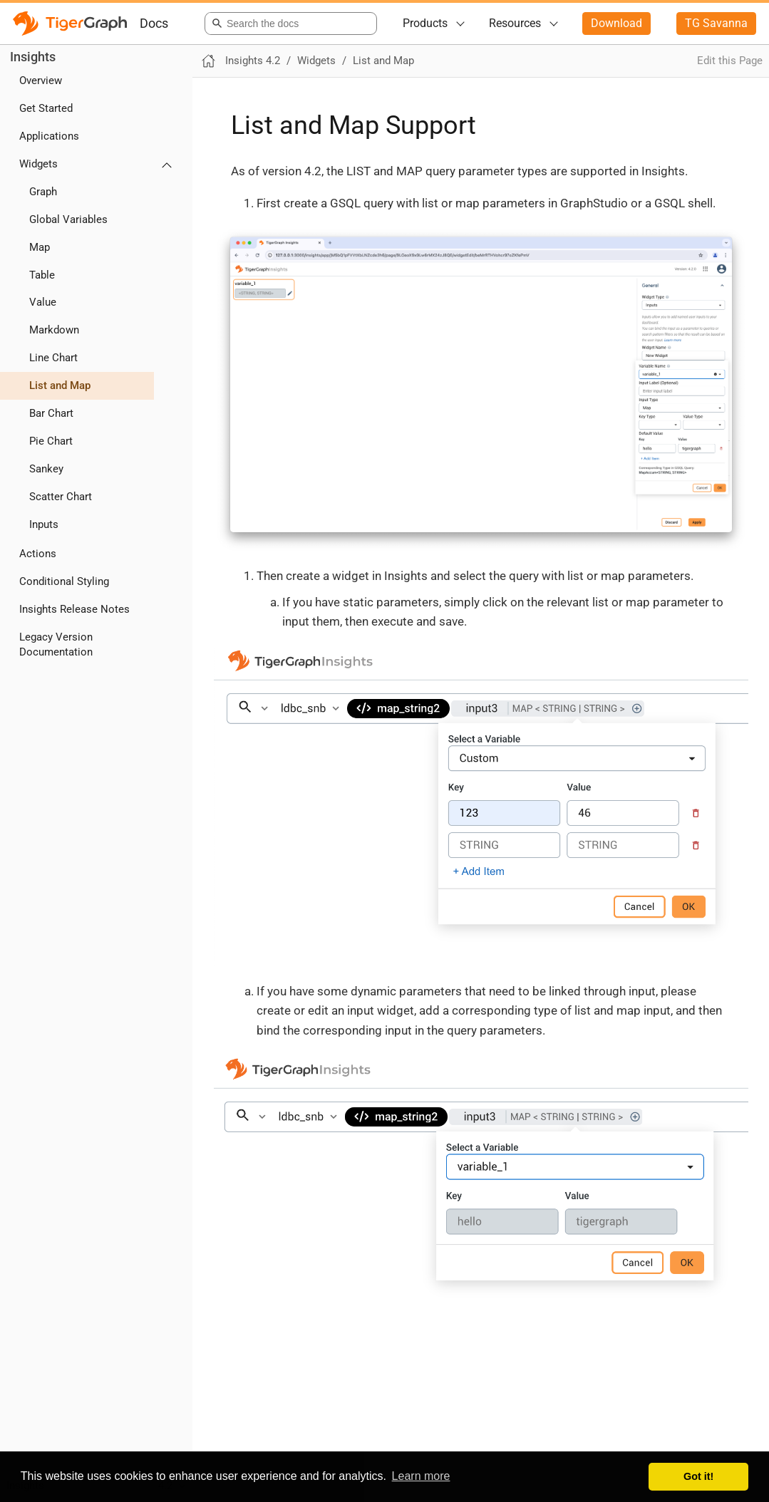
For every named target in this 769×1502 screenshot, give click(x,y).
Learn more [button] (421, 1476)
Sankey (46, 468)
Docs (154, 23)
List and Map (60, 385)
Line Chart (53, 357)
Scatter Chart (60, 496)
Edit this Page (730, 60)
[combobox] (288, 23)
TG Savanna (716, 23)
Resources (515, 23)
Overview (40, 80)
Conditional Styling (64, 581)
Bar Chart (51, 413)
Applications (49, 136)
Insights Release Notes (74, 609)
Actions (37, 553)
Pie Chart (51, 441)
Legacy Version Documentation (56, 644)
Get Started (46, 108)
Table (42, 275)
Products (425, 23)
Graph (43, 191)
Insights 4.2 (252, 60)
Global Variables (68, 219)
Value (42, 302)
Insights (33, 56)
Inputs (43, 524)
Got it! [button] (698, 1476)
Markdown (54, 329)
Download (616, 23)
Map (39, 247)
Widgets (38, 163)
